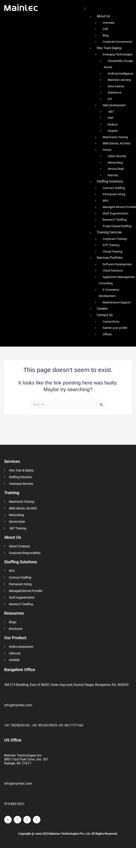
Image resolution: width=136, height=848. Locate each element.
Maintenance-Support (117, 302)
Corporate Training (115, 238)
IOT (110, 99)
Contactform (111, 321)
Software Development (117, 264)
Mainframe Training (115, 137)
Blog (106, 35)
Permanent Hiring (114, 194)
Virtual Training (112, 251)
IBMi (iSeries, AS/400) (117, 143)
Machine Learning (119, 79)
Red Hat (113, 175)
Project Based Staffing (117, 226)
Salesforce (114, 92)
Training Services (109, 232)
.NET (111, 111)
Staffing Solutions (110, 181)
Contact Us (105, 315)
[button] (107, 8)
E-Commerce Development (109, 293)
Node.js (112, 124)
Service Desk (116, 168)
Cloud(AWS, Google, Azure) (118, 64)
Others (107, 150)
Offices (107, 334)
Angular (113, 130)
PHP (111, 118)
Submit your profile (115, 327)
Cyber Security (117, 156)
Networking (115, 162)
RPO (106, 200)
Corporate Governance (117, 41)
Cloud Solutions (113, 270)
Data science (116, 86)
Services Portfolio (109, 258)
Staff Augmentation (115, 213)
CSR (105, 29)
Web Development (114, 105)
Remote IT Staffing (115, 219)
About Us (103, 16)
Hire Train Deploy (109, 48)
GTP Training (111, 245)
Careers (102, 309)
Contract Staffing (114, 188)
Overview (109, 22)
